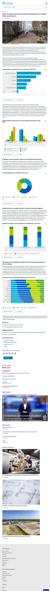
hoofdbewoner (8, 164)
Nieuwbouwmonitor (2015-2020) (15, 327)
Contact (3, 587)
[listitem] (3, 367)
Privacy (3, 579)
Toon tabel (19, 100)
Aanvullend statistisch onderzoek (9, 558)
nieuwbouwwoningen (9, 340)
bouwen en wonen (8, 344)
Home (4, 11)
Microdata (4, 556)
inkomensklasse (6, 106)
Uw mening (46, 590)
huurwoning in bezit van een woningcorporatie (27, 61)
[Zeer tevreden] (15, 353)
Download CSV (8, 100)
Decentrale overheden (6, 575)
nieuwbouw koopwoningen (10, 342)
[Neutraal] (9, 353)
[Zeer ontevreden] (3, 353)
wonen (5, 346)
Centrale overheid (6, 573)
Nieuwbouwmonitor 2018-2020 (16, 324)
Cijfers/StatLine (5, 551)
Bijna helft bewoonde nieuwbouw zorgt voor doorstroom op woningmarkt (28, 332)
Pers (3, 588)
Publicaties (4, 562)
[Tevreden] (12, 353)
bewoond (7, 64)
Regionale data (5, 560)
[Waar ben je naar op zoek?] (25, 7)
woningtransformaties (7, 59)
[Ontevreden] (6, 353)
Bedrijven (4, 571)
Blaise (3, 565)
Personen (4, 577)
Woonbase (23, 316)
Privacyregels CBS (12, 334)
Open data (4, 554)
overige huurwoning (7, 62)
